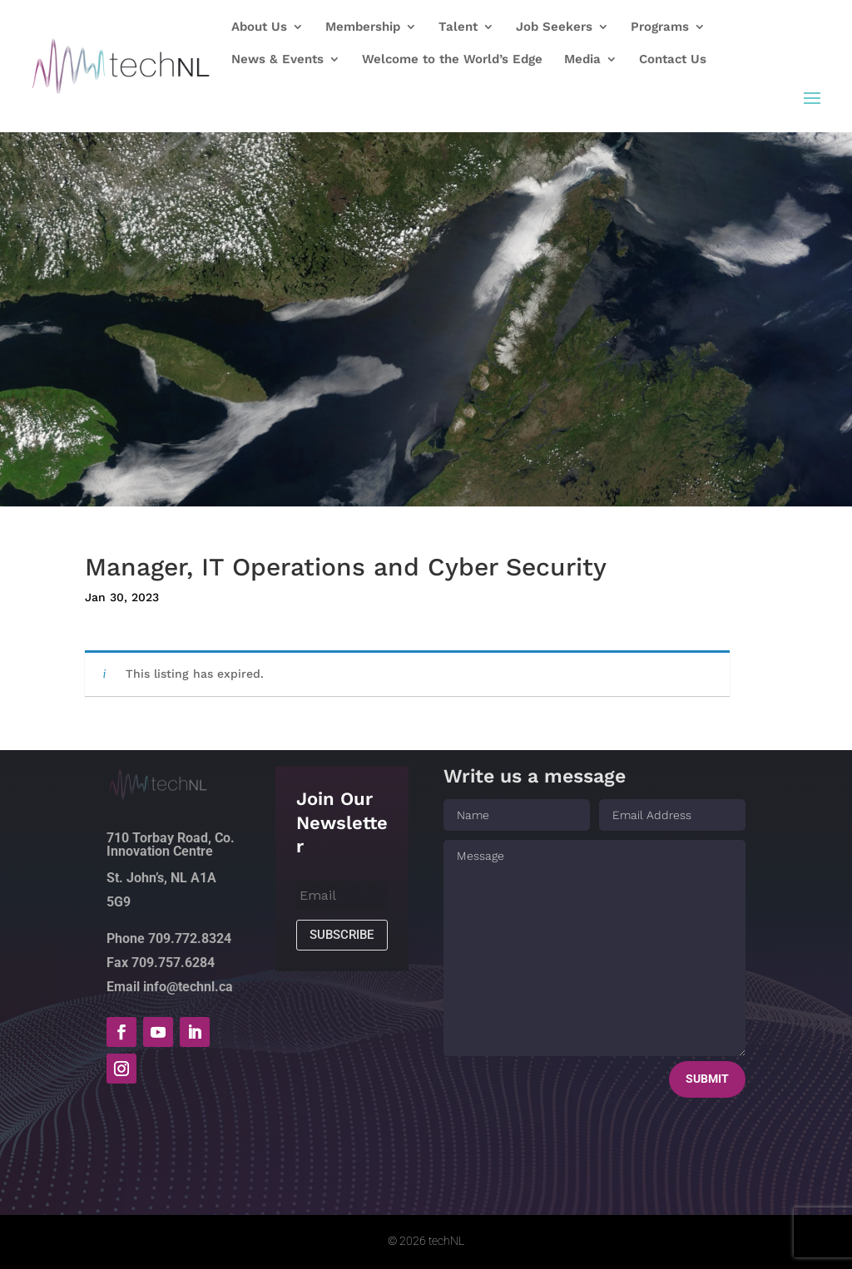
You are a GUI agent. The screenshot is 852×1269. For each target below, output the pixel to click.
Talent (458, 27)
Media (582, 60)
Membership (362, 27)
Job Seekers (554, 27)
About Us (259, 27)
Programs (660, 27)
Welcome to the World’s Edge (452, 60)
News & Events (277, 60)
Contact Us (672, 60)
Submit (707, 1078)
